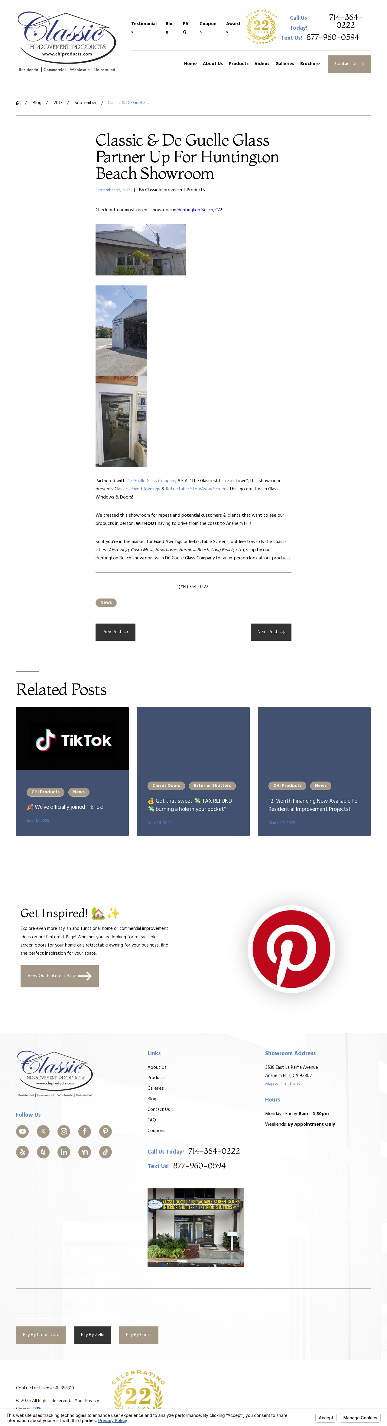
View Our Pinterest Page (60, 976)
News (106, 602)
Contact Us (349, 64)
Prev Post (115, 632)
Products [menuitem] (239, 64)
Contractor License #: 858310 (45, 1388)
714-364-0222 (346, 21)
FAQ (185, 28)
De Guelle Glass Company (151, 481)
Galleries (156, 1088)
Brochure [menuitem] (310, 64)
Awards (233, 28)
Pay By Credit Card (41, 1335)
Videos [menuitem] (262, 64)
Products (157, 1078)
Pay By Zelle (92, 1335)
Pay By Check (139, 1335)
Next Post (271, 632)
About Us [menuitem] (213, 64)
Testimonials (144, 28)
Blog (169, 28)
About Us (157, 1067)
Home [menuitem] (190, 64)
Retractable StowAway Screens (197, 489)
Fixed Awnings (146, 489)
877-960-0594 (333, 37)
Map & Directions (282, 1084)
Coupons (208, 28)
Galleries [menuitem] (284, 64)
